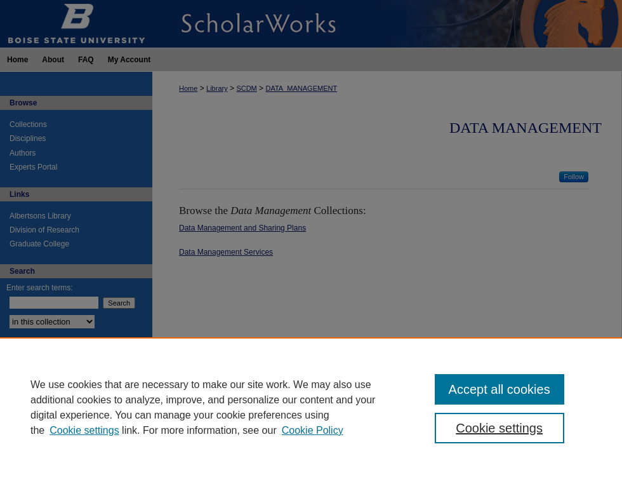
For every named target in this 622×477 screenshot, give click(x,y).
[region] (311, 407)
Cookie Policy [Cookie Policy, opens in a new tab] (312, 430)
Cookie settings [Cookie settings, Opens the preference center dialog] (499, 428)
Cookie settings (84, 430)
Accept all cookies (499, 389)
